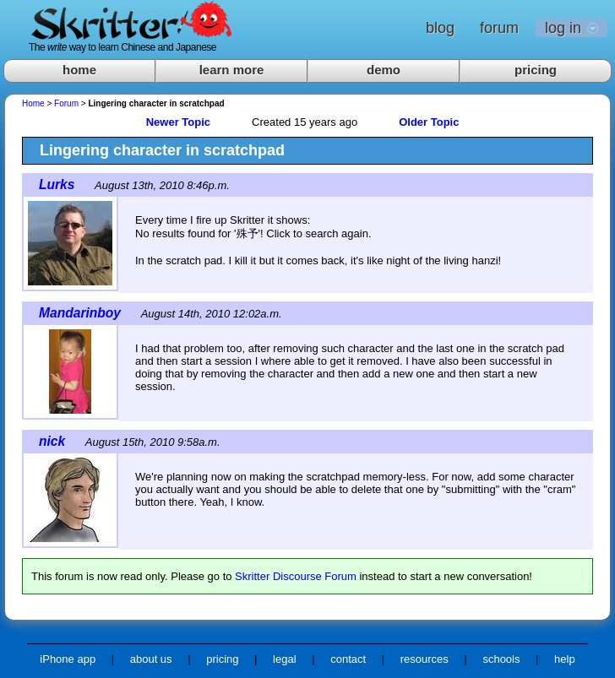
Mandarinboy (80, 313)
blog (440, 27)
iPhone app (67, 659)
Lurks (56, 184)
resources (424, 659)
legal (284, 659)
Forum (66, 103)
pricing (535, 69)
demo (383, 69)
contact (348, 659)
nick (52, 441)
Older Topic (429, 122)
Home (33, 103)
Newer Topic (178, 122)
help (564, 659)
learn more (231, 69)
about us (151, 659)
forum (499, 27)
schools (501, 659)
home (79, 69)
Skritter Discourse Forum (295, 576)
